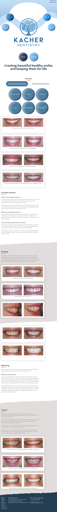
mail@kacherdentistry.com (36, 502)
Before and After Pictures (42, 107)
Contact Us (4, 509)
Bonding (28, 94)
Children (3, 499)
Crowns (15, 108)
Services (3, 504)
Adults (2, 501)
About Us (3, 502)
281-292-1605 (40, 498)
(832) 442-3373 (35, 499)
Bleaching (42, 94)
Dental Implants (28, 108)
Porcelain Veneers (15, 94)
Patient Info (4, 507)
